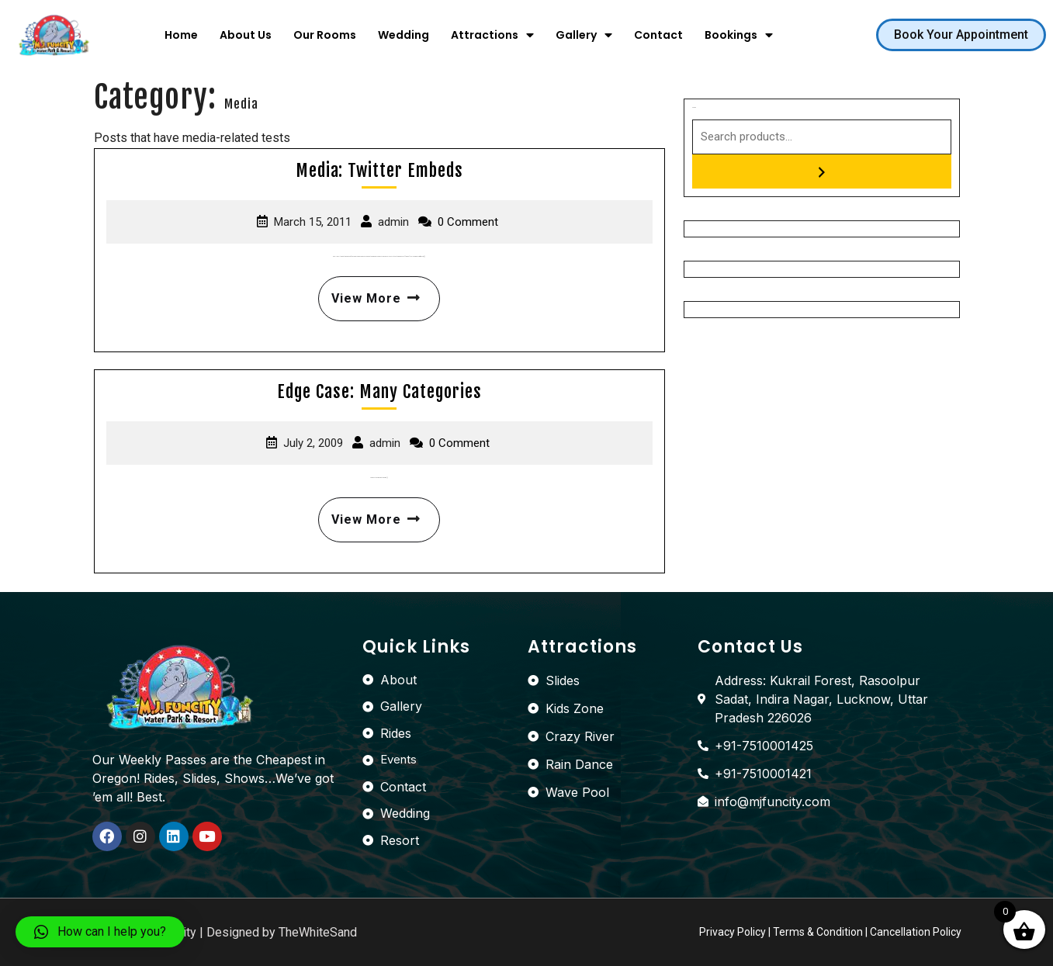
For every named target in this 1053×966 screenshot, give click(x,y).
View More (372, 291)
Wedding (403, 35)
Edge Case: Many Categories (379, 391)
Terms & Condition (818, 932)
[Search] (821, 171)
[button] (961, 35)
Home (181, 35)
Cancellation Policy (915, 932)
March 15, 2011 (313, 222)
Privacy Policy (732, 932)
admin (393, 222)
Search (694, 107)
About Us (246, 35)
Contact (658, 35)
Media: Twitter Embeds (379, 170)
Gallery (584, 35)
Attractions (492, 35)
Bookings (739, 35)
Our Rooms (324, 35)
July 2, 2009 (313, 443)
